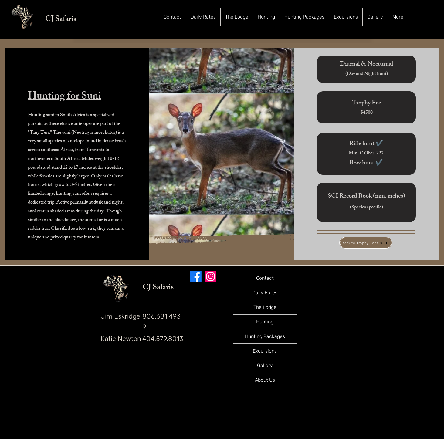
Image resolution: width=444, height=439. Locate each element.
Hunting (264, 322)
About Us (265, 380)
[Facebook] (196, 276)
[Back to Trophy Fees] (365, 243)
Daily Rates (264, 292)
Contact (265, 278)
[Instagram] (210, 276)
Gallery (265, 365)
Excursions (265, 351)
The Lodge (264, 307)
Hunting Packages (265, 336)
